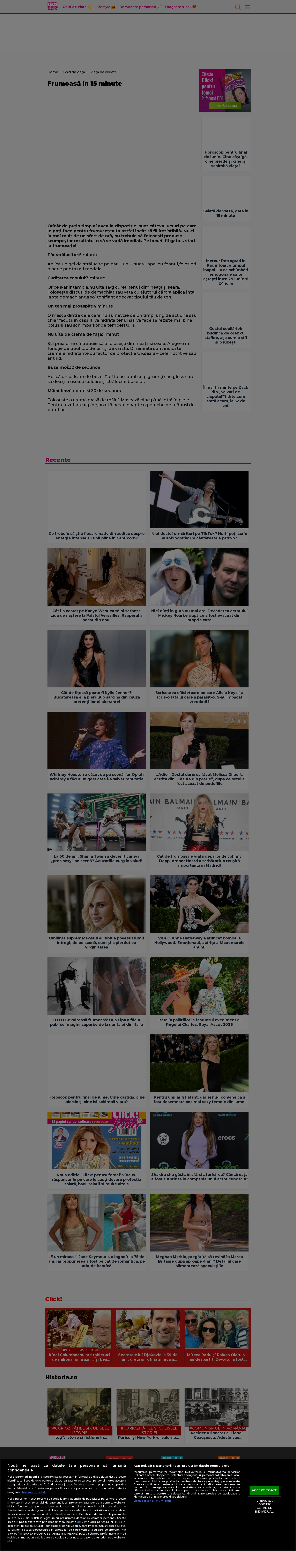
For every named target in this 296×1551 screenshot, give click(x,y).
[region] (148, 1505)
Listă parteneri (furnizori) (152, 1500)
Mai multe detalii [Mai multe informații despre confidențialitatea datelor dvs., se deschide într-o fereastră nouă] (34, 1492)
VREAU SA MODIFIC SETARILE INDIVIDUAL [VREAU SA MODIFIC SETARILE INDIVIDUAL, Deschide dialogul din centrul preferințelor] (264, 1506)
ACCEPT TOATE (264, 1490)
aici (79, 1521)
